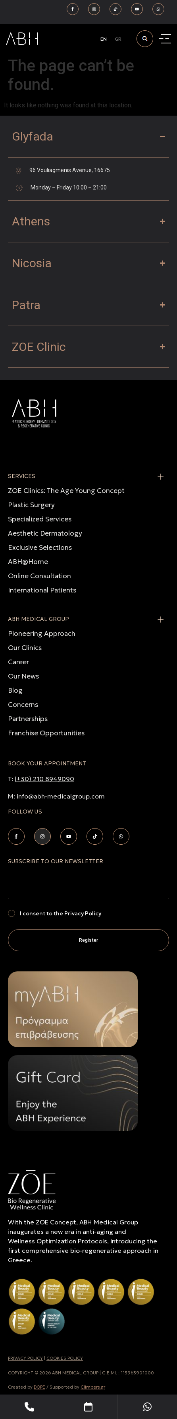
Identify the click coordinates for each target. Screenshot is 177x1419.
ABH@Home (28, 562)
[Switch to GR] (118, 39)
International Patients (42, 590)
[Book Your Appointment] (88, 1407)
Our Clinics (25, 648)
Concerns (23, 705)
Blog (15, 690)
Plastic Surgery (31, 505)
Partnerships (28, 719)
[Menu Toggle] (166, 39)
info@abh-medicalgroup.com (61, 796)
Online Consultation (39, 576)
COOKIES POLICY (64, 1358)
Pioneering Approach (41, 633)
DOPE (39, 1387)
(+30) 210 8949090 (44, 779)
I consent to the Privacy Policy (60, 913)
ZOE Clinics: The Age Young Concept (66, 491)
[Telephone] (29, 1407)
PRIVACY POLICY (25, 1358)
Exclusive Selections (40, 547)
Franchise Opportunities (46, 733)
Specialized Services (39, 519)
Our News (23, 676)
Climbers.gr (93, 1387)
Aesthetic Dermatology (45, 533)
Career (18, 662)
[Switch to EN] (103, 39)
